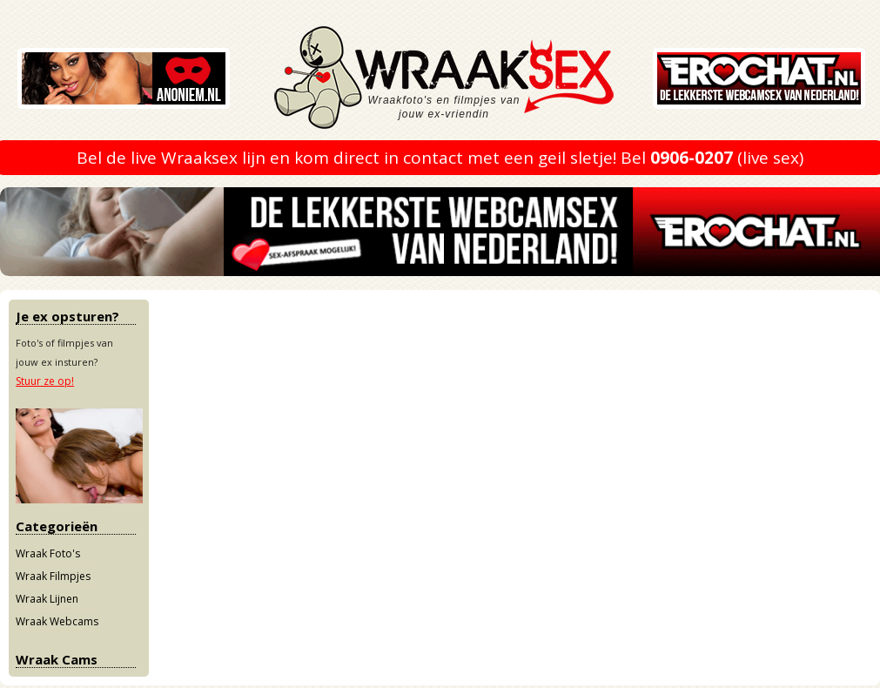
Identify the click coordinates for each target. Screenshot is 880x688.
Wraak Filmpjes (53, 576)
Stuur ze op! (45, 381)
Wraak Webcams (57, 621)
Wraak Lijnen (47, 598)
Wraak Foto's (48, 553)
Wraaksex (470, 83)
